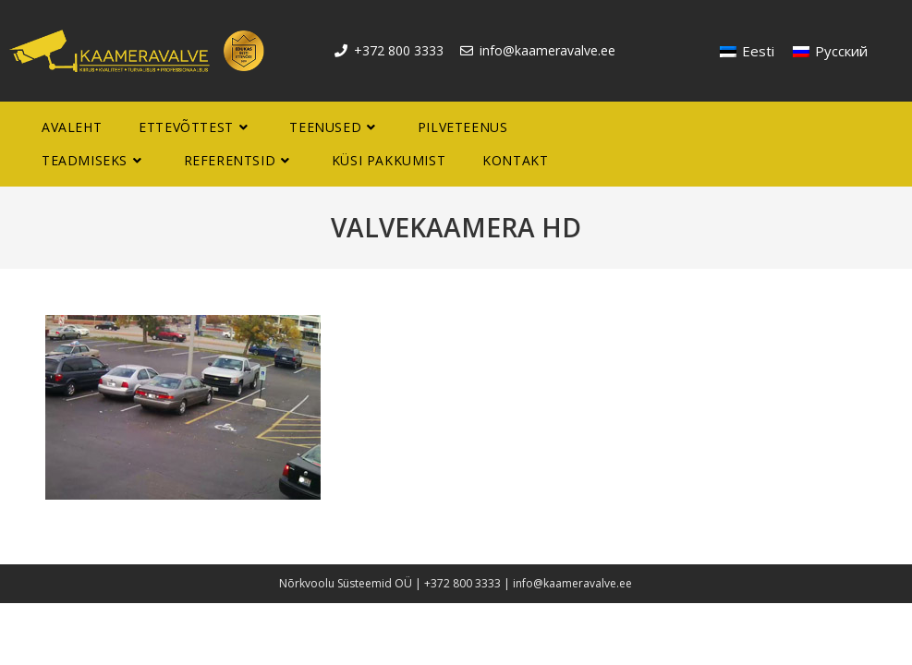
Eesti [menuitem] (758, 51)
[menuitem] (747, 51)
